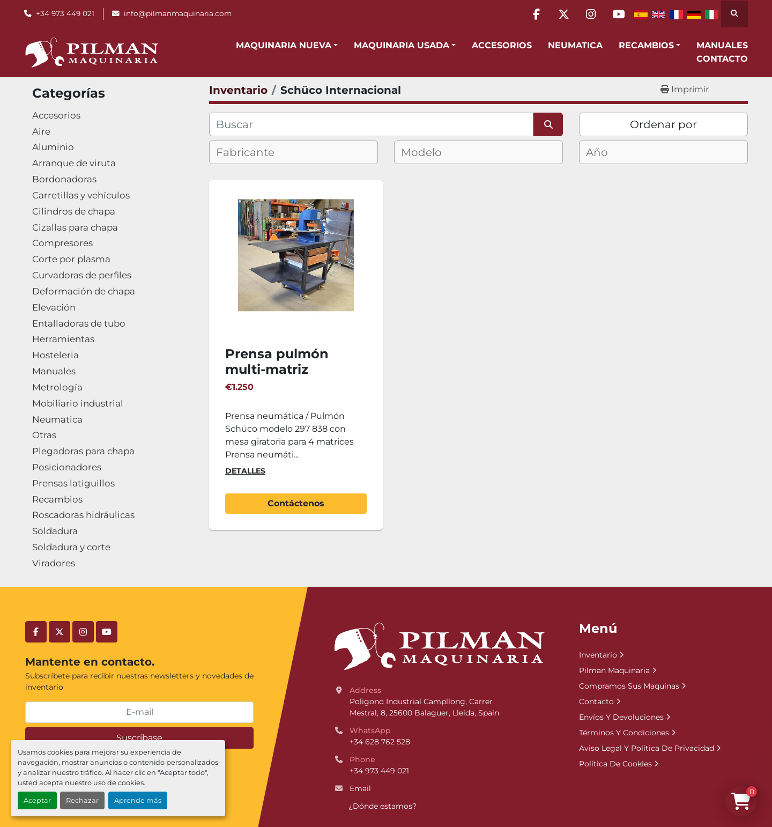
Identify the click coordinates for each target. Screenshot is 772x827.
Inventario (598, 655)
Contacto (722, 59)
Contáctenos (296, 503)
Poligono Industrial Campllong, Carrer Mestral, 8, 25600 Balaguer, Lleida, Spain (424, 707)
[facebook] (536, 14)
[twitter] (563, 14)
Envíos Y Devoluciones (621, 717)
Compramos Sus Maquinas (629, 686)
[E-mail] (139, 712)
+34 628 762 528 (380, 742)
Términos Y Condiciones (624, 732)
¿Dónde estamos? (382, 806)
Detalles (245, 471)
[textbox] (254, 152)
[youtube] (618, 14)
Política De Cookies (615, 764)
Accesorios (502, 45)
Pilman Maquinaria (614, 670)
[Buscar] (371, 124)
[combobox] (293, 152)
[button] (287, 45)
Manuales (722, 45)
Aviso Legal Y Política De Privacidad (646, 748)
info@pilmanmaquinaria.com (178, 13)
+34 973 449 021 (65, 13)
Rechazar (82, 800)
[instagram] (590, 14)
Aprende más (137, 800)
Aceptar (37, 800)
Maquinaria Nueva (283, 45)
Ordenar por (663, 124)
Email (360, 788)
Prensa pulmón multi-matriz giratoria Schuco (280, 369)
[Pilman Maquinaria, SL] (438, 646)
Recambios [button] (646, 45)
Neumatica (575, 45)
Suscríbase (139, 738)
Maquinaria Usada (401, 45)
